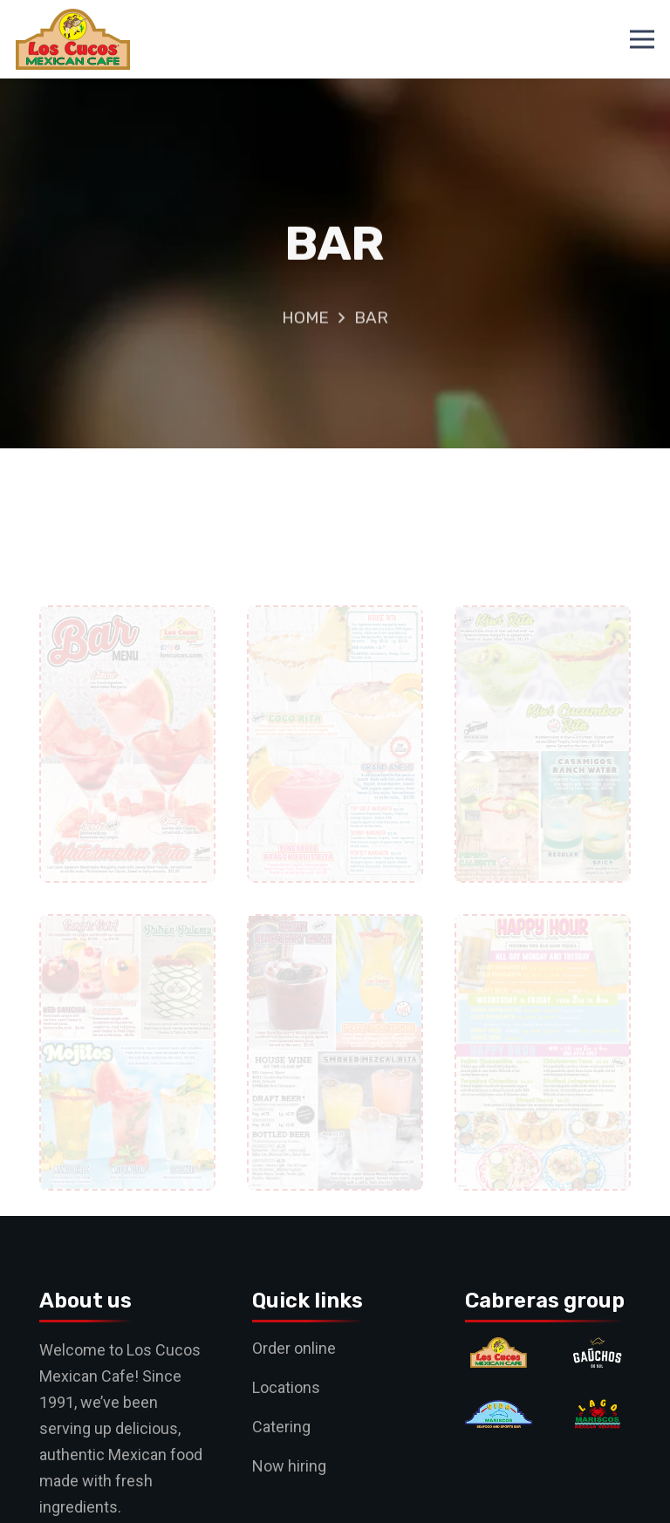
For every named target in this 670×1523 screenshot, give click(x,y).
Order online (294, 1348)
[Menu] (642, 39)
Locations (286, 1387)
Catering (281, 1426)
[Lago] (597, 1412)
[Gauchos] (597, 1350)
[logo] (73, 39)
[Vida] (498, 1412)
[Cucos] (498, 1350)
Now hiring (289, 1466)
